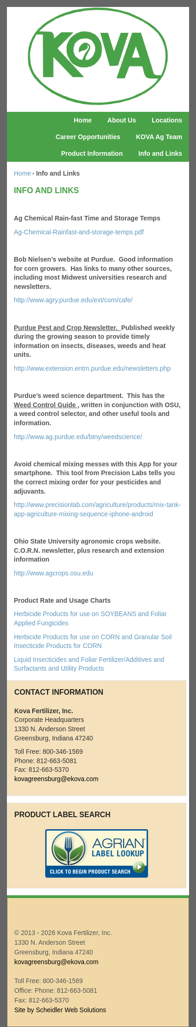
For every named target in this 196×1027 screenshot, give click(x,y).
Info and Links (160, 153)
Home (83, 120)
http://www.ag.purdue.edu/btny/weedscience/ (78, 436)
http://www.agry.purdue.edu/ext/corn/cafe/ (73, 300)
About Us (121, 120)
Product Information (92, 153)
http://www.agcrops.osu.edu (53, 573)
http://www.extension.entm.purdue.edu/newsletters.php (92, 368)
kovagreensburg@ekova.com (56, 778)
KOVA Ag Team (159, 137)
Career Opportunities (88, 137)
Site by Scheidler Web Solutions (60, 1010)
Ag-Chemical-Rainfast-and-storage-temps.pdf (79, 232)
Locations (167, 120)
